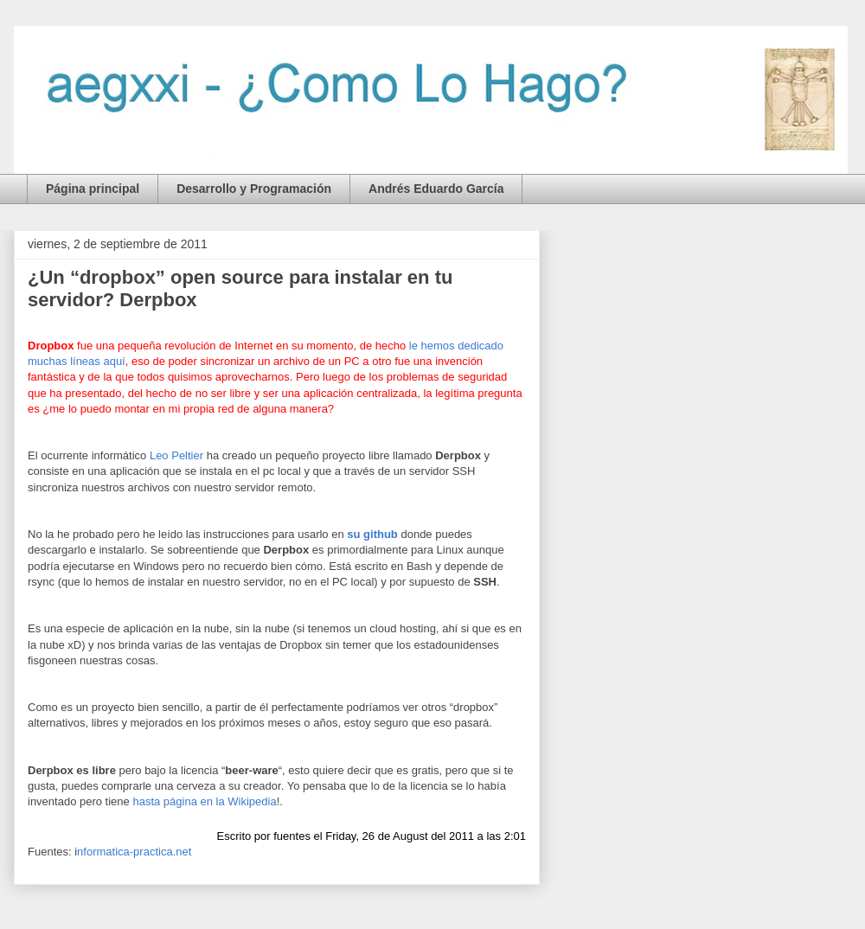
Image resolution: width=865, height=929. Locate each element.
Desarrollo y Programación (253, 188)
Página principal (92, 188)
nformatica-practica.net (134, 851)
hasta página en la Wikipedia (204, 801)
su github (372, 534)
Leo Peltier (176, 455)
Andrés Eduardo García (435, 188)
